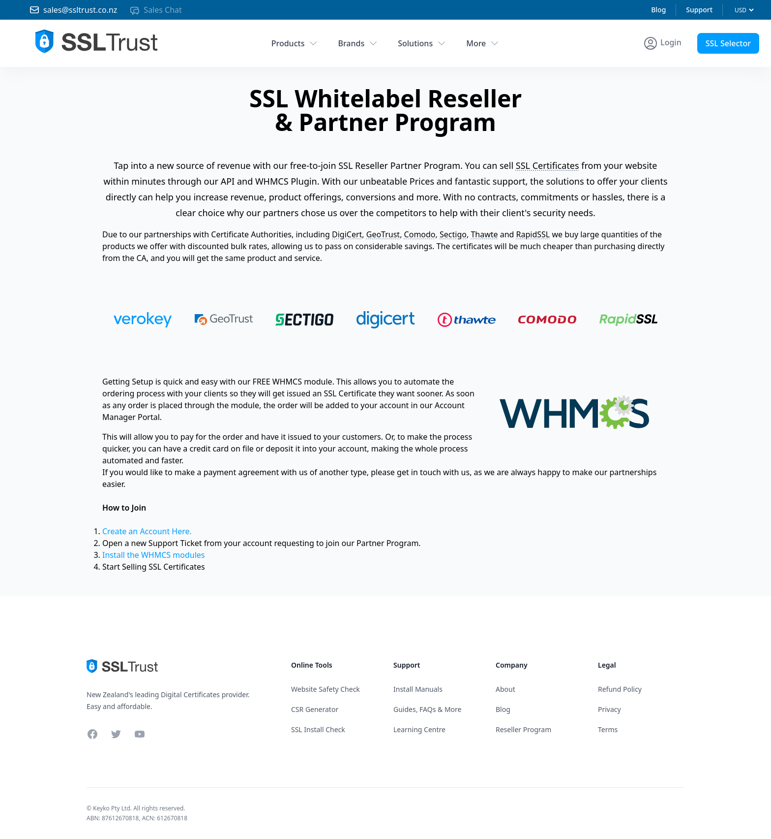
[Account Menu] (662, 43)
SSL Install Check (318, 729)
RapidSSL (533, 234)
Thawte (484, 234)
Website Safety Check (325, 689)
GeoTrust (383, 234)
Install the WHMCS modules (153, 554)
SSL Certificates (547, 165)
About (505, 689)
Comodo (420, 234)
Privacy (609, 709)
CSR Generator (314, 709)
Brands (358, 43)
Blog (658, 9)
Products (295, 43)
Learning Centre (419, 729)
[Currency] (744, 10)
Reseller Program (523, 729)
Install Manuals (418, 689)
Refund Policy (620, 689)
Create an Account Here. (147, 531)
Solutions (422, 43)
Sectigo (453, 234)
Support (699, 9)
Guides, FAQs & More (427, 709)
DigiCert (347, 234)
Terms (608, 729)
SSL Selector (728, 43)
